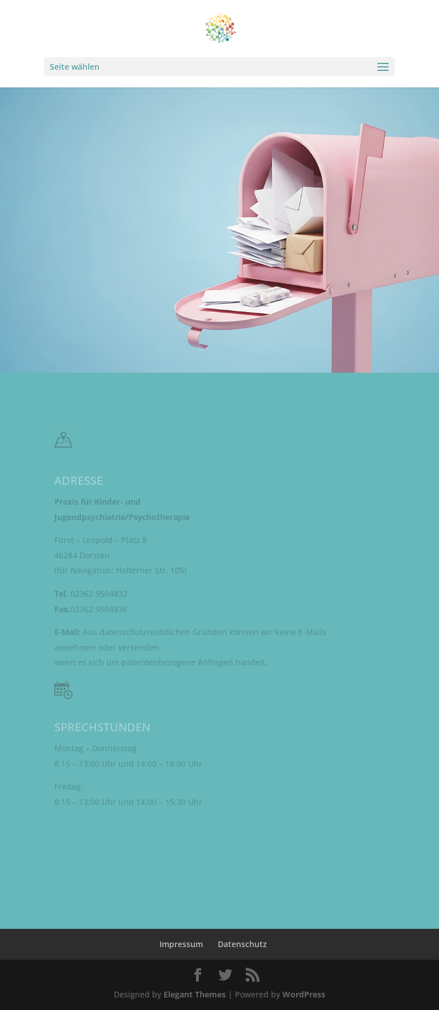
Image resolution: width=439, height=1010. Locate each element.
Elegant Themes (194, 994)
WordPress (303, 994)
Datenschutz (242, 944)
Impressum (181, 944)
